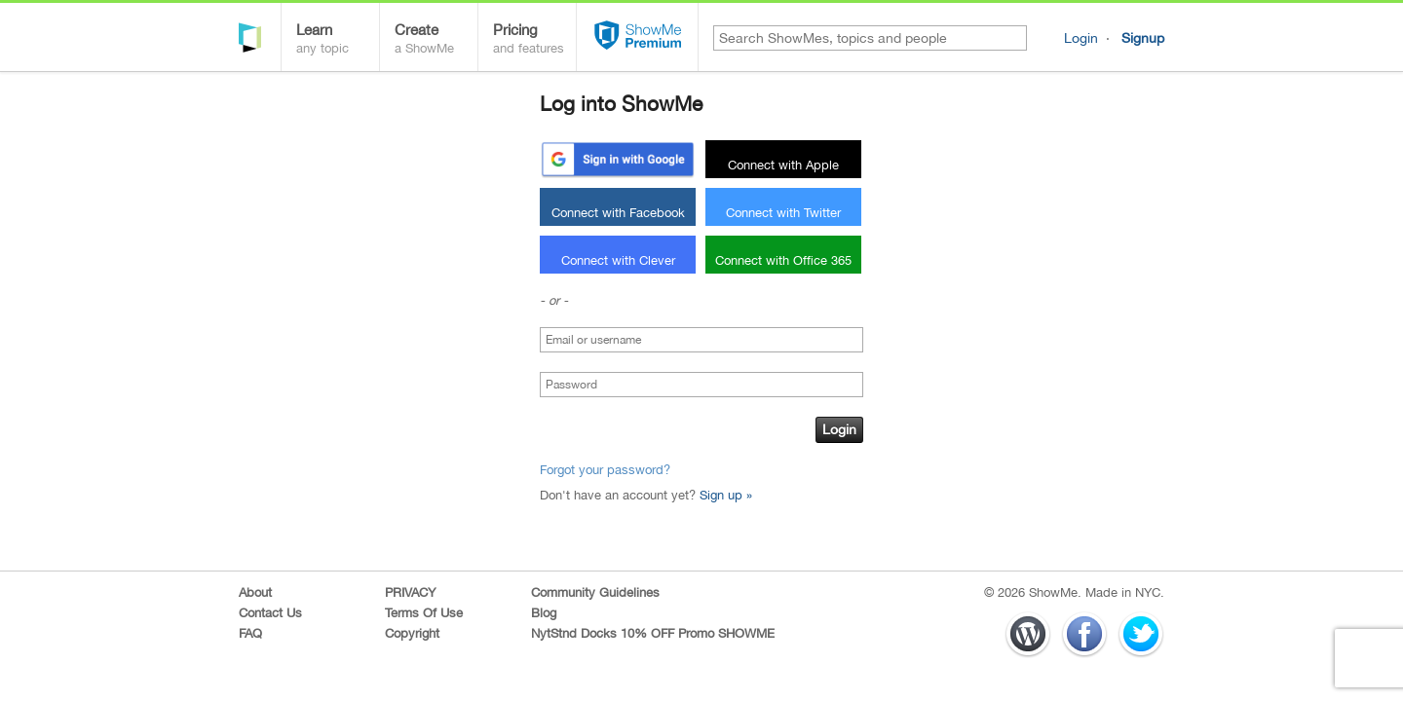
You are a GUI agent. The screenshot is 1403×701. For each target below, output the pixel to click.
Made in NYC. (1124, 592)
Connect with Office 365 (783, 260)
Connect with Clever (618, 260)
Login (1081, 38)
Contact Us (270, 613)
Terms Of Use (424, 613)
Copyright (412, 633)
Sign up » (726, 495)
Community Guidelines (595, 592)
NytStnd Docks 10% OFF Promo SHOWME (653, 633)
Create (436, 40)
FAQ (250, 633)
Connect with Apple (783, 165)
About (255, 592)
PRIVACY (410, 592)
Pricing (534, 40)
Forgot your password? (605, 469)
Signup (1142, 38)
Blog (543, 613)
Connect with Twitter (783, 212)
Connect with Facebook (618, 212)
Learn (337, 40)
